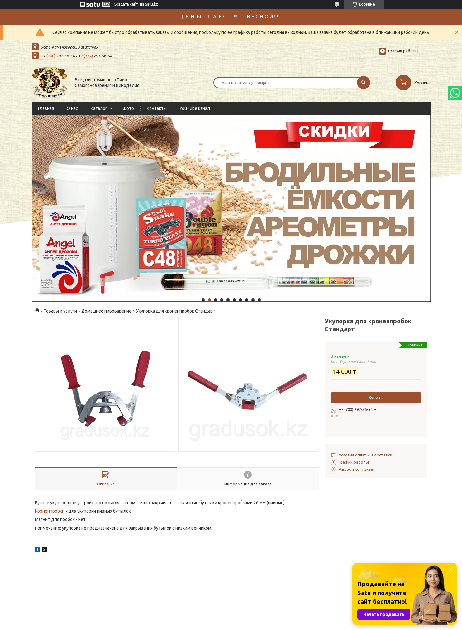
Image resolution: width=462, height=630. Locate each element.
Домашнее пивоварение (106, 310)
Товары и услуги (60, 310)
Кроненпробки (49, 510)
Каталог (99, 108)
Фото (128, 108)
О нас (72, 108)
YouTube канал (194, 108)
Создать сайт (126, 4)
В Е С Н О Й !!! (262, 16)
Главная (46, 108)
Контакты (157, 108)
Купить (376, 397)
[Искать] (363, 82)
